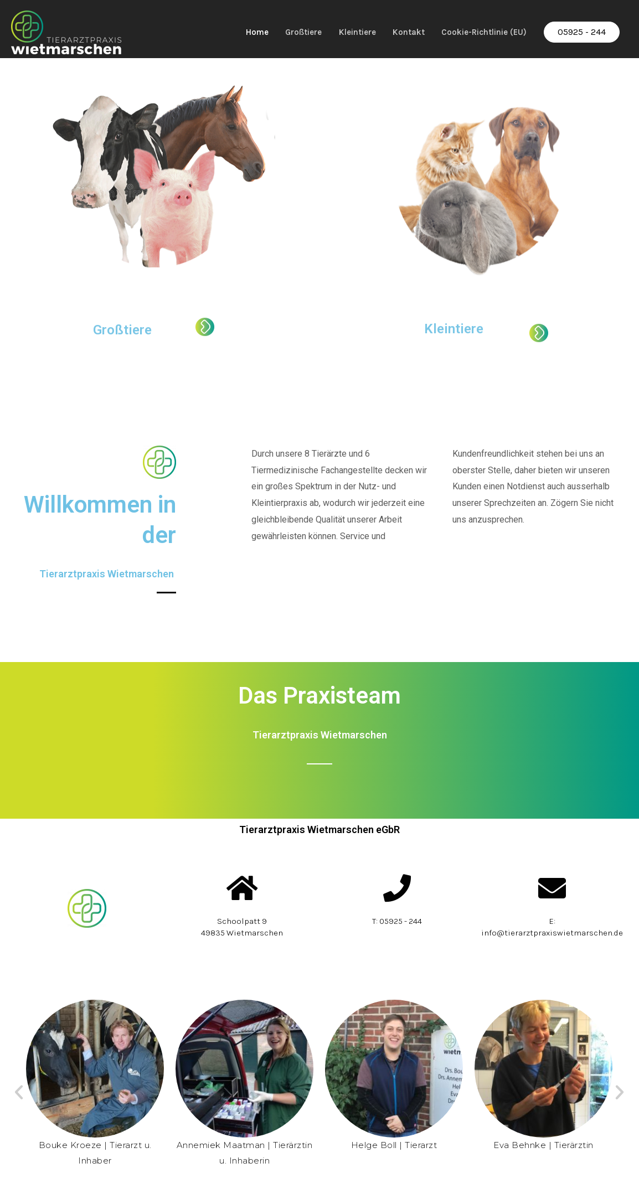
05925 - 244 (581, 30)
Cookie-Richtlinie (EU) (479, 30)
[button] (18, 1095)
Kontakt (399, 30)
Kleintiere (343, 30)
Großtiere (284, 30)
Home (233, 30)
